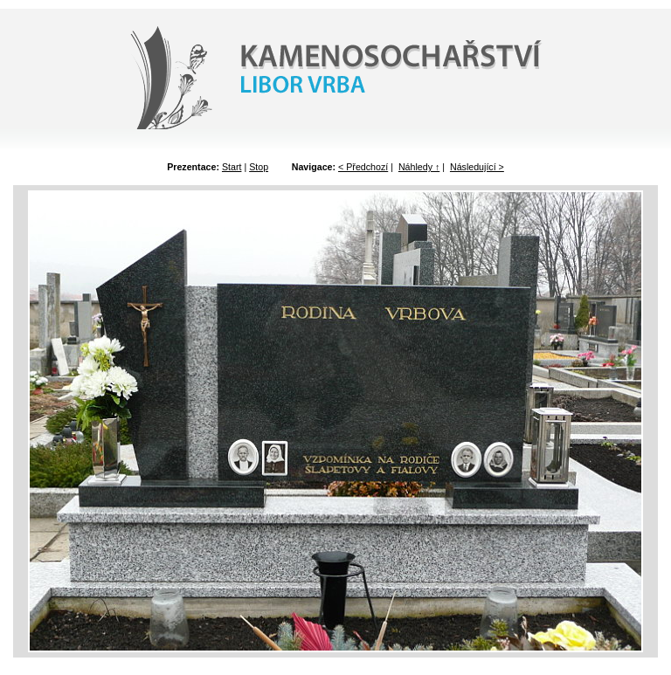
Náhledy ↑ (418, 167)
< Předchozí (363, 167)
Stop (258, 167)
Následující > (477, 167)
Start (232, 167)
